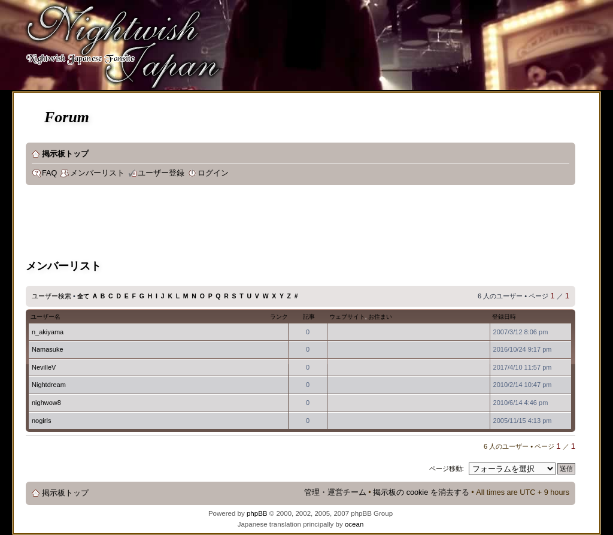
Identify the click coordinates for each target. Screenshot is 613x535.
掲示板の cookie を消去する (421, 492)
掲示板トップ (65, 154)
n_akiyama (47, 331)
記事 (309, 316)
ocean (354, 524)
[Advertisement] (244, 224)
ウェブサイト (347, 316)
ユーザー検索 (51, 296)
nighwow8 (46, 402)
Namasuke (47, 349)
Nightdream (49, 384)
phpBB (257, 513)
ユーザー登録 (161, 173)
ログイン (213, 173)
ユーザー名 (45, 316)
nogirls (41, 420)
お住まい (380, 316)
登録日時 (504, 316)
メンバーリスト (97, 173)
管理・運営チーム (335, 492)
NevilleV (44, 367)
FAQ (49, 173)
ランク (279, 316)
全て (83, 296)
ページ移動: (446, 468)
